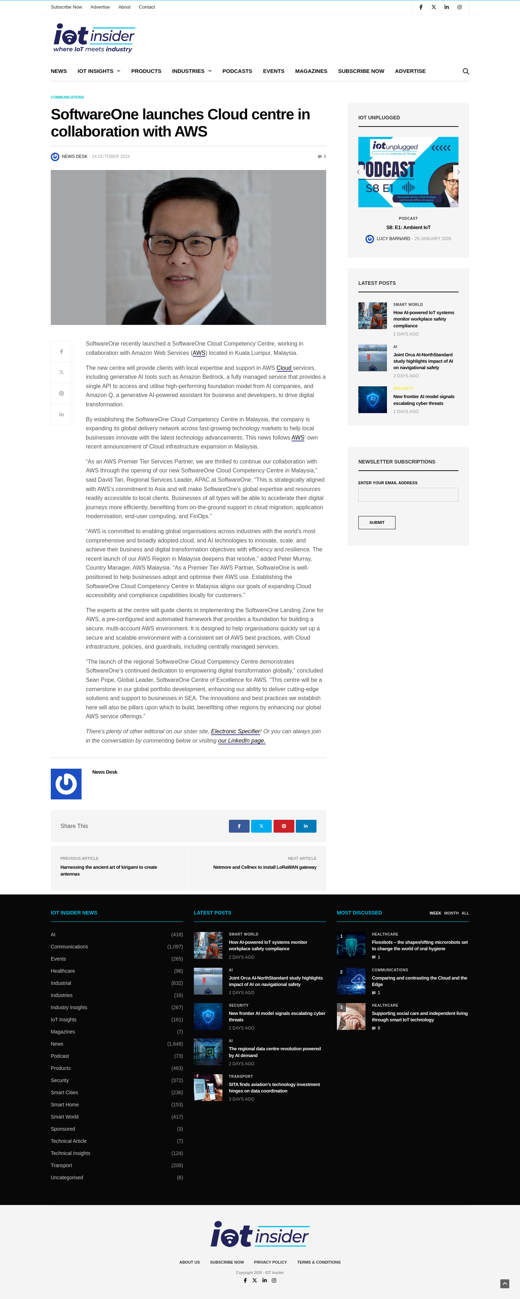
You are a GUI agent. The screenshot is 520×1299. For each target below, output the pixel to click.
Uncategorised (67, 1177)
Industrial (61, 983)
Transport (61, 1165)
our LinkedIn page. (242, 741)
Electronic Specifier (235, 731)
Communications (67, 97)
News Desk (75, 156)
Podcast (408, 218)
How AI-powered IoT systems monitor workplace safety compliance (423, 319)
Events (273, 71)
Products (146, 71)
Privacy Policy (270, 1262)
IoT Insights (95, 71)
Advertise (100, 7)
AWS (199, 353)
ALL (465, 913)
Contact (147, 7)
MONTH (451, 913)
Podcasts (237, 71)
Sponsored (63, 1128)
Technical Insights (70, 1153)
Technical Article (69, 1141)
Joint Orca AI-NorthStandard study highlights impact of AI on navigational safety (423, 361)
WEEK (435, 913)
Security (403, 389)
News (59, 71)
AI (395, 347)
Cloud (284, 368)
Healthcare (63, 970)
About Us (189, 1262)
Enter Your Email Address (387, 483)
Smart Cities (64, 1092)
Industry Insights (69, 1007)
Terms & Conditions (319, 1262)
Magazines (311, 71)
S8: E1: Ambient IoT (408, 227)
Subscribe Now (66, 7)
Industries (188, 71)
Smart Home (65, 1104)
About (124, 7)
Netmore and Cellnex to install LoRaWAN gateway (265, 867)
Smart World (408, 305)
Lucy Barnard (393, 238)
